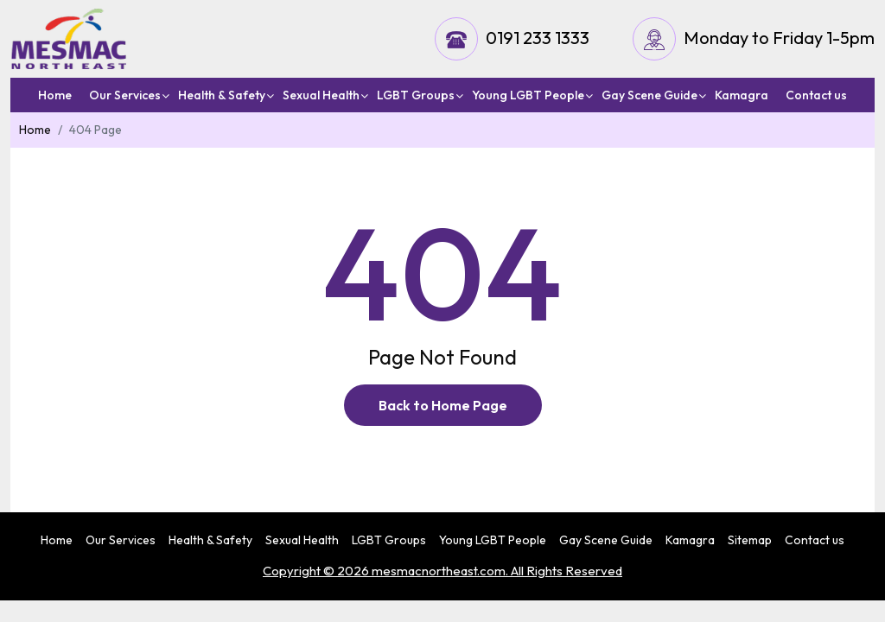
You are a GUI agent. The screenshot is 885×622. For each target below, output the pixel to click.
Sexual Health (321, 95)
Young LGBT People (528, 95)
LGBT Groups (416, 95)
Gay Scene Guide (649, 95)
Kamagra (741, 95)
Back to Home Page (443, 405)
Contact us (816, 95)
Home (55, 95)
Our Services (125, 95)
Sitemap (750, 540)
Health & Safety (221, 95)
